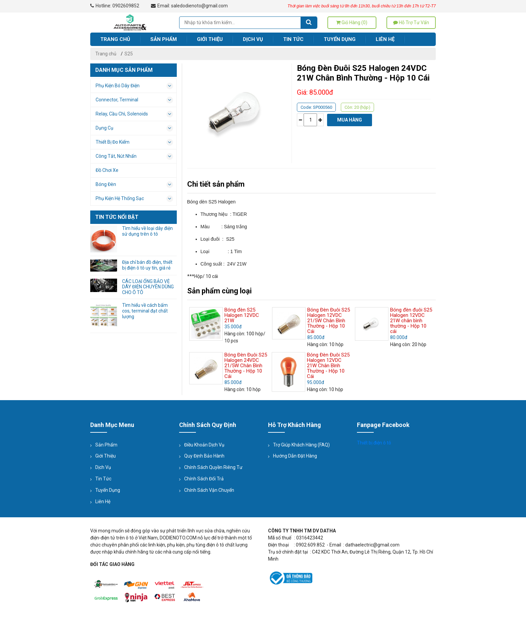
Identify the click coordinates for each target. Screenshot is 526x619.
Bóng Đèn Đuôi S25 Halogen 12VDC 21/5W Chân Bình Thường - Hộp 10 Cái (328, 320)
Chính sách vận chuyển (209, 490)
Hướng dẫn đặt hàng (295, 456)
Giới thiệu (210, 39)
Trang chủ (115, 39)
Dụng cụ (134, 128)
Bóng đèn (134, 184)
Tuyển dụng (340, 39)
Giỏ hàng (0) (351, 22)
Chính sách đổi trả (204, 478)
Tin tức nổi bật (117, 217)
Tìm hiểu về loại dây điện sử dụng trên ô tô (147, 231)
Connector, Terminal (134, 100)
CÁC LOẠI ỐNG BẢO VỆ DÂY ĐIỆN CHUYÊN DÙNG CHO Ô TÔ (148, 287)
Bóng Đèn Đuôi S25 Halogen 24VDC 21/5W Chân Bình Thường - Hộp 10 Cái (245, 365)
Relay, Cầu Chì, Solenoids (134, 114)
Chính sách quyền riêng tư (213, 467)
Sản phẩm (163, 39)
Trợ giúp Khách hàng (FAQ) (301, 444)
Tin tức (293, 39)
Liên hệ (385, 39)
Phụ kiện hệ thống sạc (134, 198)
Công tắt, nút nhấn (134, 156)
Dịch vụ (253, 39)
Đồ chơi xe (107, 170)
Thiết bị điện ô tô (374, 442)
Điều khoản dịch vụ (204, 444)
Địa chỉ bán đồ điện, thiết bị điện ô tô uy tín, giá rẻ (147, 265)
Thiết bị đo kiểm (134, 142)
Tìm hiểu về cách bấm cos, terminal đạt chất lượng (145, 310)
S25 (128, 53)
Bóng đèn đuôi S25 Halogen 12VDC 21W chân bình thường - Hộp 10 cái (411, 320)
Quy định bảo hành (204, 456)
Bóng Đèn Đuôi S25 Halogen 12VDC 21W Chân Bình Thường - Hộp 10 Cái (328, 365)
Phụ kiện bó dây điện (134, 86)
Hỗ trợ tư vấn (411, 22)
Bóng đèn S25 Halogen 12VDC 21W (241, 315)
